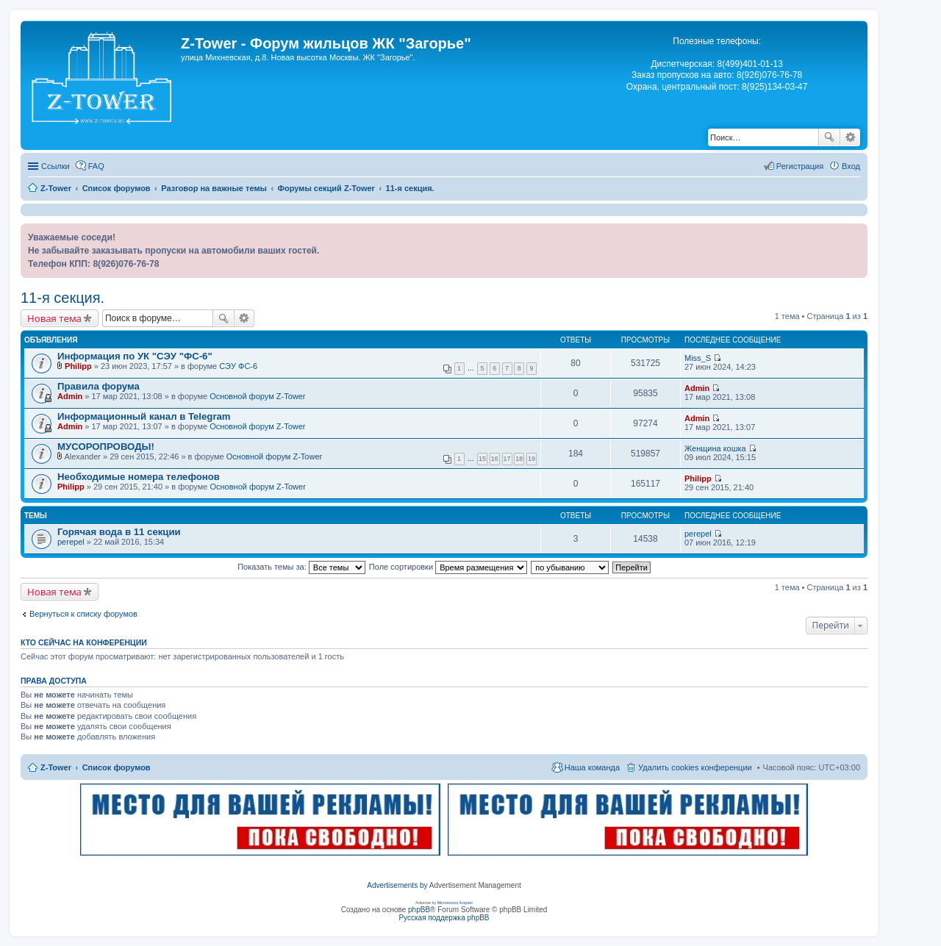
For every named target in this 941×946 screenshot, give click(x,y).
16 (494, 458)
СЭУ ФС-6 (238, 366)
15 (482, 458)
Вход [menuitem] (851, 166)
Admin (69, 396)
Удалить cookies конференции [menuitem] (695, 767)
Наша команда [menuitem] (592, 767)
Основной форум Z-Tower (257, 396)
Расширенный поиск (850, 137)
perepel (71, 541)
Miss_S (697, 358)
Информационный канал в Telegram (144, 416)
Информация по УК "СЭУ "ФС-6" (134, 356)
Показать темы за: (301, 566)
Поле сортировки (448, 566)
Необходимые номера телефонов (138, 476)
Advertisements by (397, 885)
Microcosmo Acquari (455, 902)
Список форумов (116, 767)
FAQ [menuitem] (96, 166)
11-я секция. (62, 298)
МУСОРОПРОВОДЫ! (105, 446)
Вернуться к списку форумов (83, 613)
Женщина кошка (715, 448)
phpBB (419, 910)
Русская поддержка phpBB (443, 918)
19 (531, 458)
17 (507, 458)
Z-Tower (55, 767)
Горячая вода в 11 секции (119, 531)
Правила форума (98, 386)
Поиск (829, 137)
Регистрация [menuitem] (799, 166)
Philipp (78, 366)
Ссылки (55, 166)
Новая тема (54, 318)
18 (519, 458)
